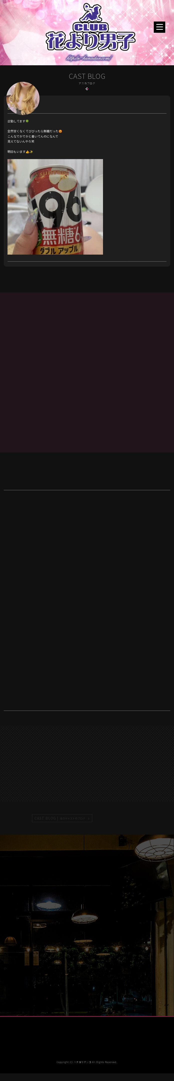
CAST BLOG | (60, 818)
